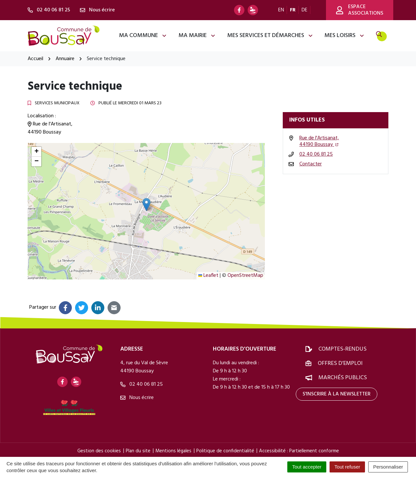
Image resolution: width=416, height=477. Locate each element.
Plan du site (138, 451)
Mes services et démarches (270, 35)
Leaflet (208, 275)
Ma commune (143, 35)
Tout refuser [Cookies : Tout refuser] (347, 467)
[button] (146, 204)
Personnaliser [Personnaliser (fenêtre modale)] (388, 467)
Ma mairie (197, 35)
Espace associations (359, 10)
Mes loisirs (344, 35)
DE (304, 10)
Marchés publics (342, 377)
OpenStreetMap (245, 275)
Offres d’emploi (340, 363)
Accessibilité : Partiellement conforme (299, 451)
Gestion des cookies (99, 451)
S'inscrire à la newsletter (336, 394)
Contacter (310, 164)
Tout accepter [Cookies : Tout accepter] (306, 467)
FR (293, 10)
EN (281, 10)
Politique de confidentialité (225, 451)
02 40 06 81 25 (316, 154)
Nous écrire (137, 397)
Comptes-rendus (342, 349)
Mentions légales (173, 451)
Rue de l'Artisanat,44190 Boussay (319, 141)
